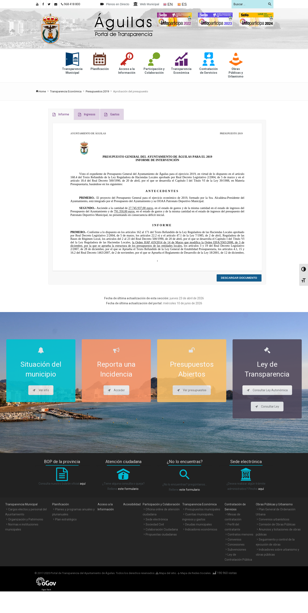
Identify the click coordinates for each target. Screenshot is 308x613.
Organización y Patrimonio (25, 519)
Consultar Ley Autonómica (267, 390)
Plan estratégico (66, 519)
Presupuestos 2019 (97, 91)
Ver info (41, 390)
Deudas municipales (198, 524)
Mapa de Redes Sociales (195, 573)
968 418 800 (70, 4)
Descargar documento (239, 277)
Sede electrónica (157, 519)
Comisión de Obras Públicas (277, 524)
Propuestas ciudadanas (161, 534)
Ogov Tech (46, 589)
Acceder (116, 390)
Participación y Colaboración (161, 504)
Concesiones (236, 544)
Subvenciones (237, 549)
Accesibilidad (132, 504)
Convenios (234, 539)
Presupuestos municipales (202, 509)
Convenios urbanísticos (274, 519)
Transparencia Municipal (21, 504)
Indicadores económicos (201, 529)
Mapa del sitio (166, 573)
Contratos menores (240, 534)
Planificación (60, 504)
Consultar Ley (267, 406)
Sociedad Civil (155, 524)
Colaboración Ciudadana (162, 529)
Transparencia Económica (66, 91)
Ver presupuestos (191, 390)
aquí (82, 483)
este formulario (128, 488)
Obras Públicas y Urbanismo (274, 504)
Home (41, 91)
